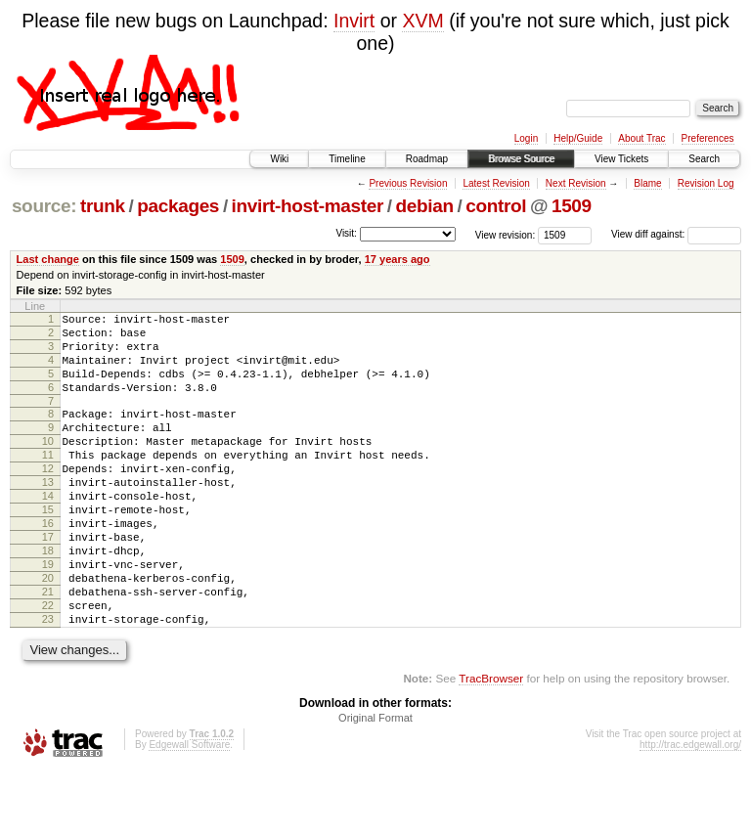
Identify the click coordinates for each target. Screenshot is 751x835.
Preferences (708, 138)
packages (178, 206)
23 (48, 680)
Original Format (375, 782)
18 (48, 597)
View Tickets (621, 159)
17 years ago (397, 259)
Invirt (354, 20)
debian (424, 206)
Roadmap (427, 159)
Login (526, 138)
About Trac (641, 138)
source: (44, 206)
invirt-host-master (307, 206)
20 (48, 631)
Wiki (279, 159)
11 (48, 481)
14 (48, 531)
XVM (422, 20)
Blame (647, 183)
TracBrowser (491, 742)
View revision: (505, 234)
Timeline (347, 159)
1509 (572, 206)
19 (48, 614)
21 (48, 647)
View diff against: (676, 234)
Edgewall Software (189, 809)
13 (48, 514)
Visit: (346, 233)
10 (48, 464)
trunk (102, 206)
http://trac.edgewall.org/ (690, 809)
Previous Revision (408, 183)
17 (48, 581)
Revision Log (706, 183)
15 (48, 547)
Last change (48, 259)
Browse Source (521, 159)
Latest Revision (496, 183)
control (495, 206)
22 (48, 664)
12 (48, 498)
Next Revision (576, 183)
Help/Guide (577, 138)
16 (48, 564)
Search (704, 159)
